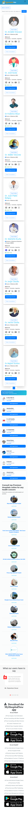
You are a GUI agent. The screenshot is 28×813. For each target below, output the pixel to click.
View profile (9, 400)
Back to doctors (5, 7)
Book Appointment (10, 47)
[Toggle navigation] (25, 1)
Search (24, 11)
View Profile (14, 29)
